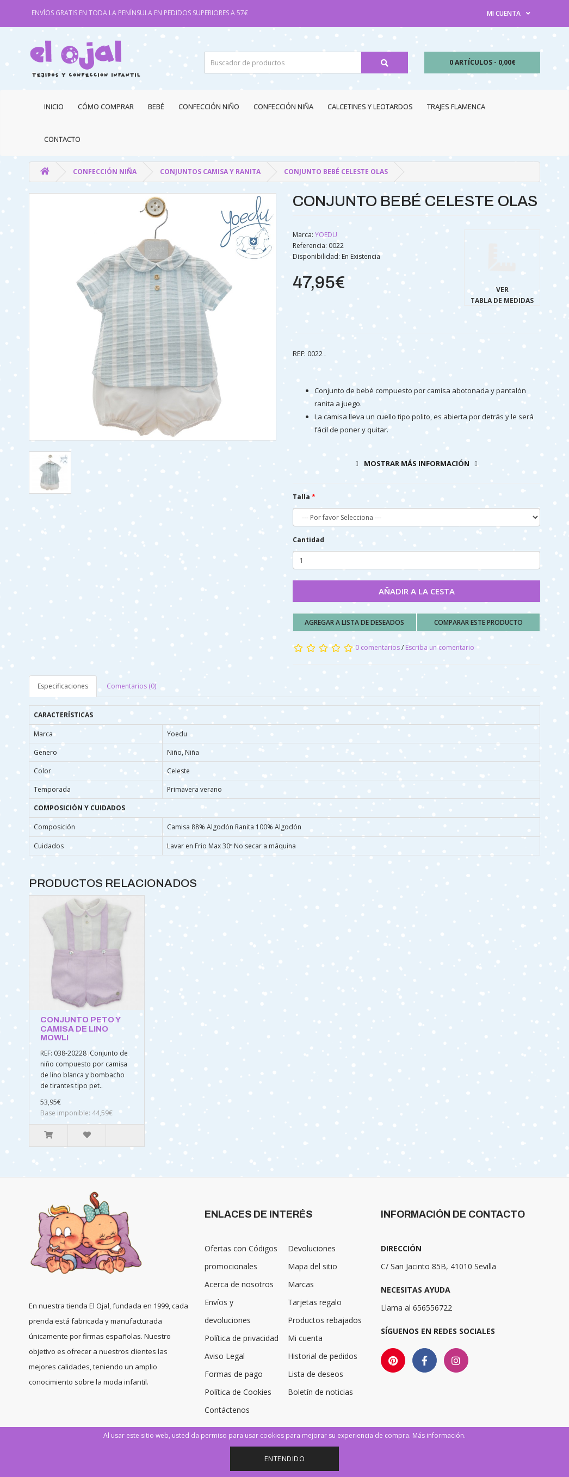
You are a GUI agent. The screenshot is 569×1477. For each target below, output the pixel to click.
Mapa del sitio (312, 1266)
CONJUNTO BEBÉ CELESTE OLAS (336, 171)
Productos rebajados (325, 1320)
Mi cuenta (305, 1338)
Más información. (439, 1435)
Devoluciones (312, 1248)
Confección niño (208, 106)
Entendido (284, 1458)
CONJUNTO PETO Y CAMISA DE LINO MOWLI (80, 1028)
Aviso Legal (225, 1356)
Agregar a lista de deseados (354, 622)
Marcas (301, 1284)
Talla (301, 496)
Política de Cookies (238, 1392)
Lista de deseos (315, 1374)
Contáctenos (227, 1410)
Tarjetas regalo (315, 1302)
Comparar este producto (478, 622)
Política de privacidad (242, 1338)
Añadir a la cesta (417, 591)
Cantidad (308, 539)
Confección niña (283, 106)
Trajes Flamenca (456, 106)
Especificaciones (63, 686)
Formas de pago (234, 1374)
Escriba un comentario (439, 647)
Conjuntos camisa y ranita (210, 171)
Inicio (54, 106)
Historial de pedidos (322, 1356)
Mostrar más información (416, 463)
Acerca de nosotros (239, 1284)
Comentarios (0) (131, 686)
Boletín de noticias (320, 1392)
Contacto (62, 139)
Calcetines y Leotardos (370, 106)
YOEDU (326, 234)
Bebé (156, 106)
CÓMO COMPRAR (106, 106)
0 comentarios (377, 647)
